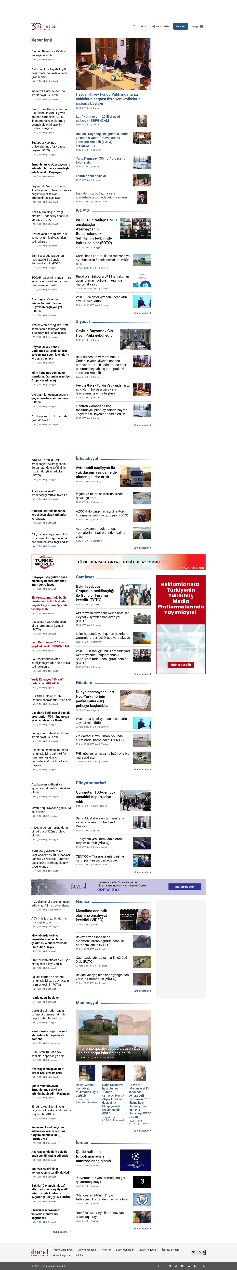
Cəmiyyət (85, 577)
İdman (82, 1142)
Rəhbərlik (106, 1249)
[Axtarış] (134, 26)
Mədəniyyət (87, 1002)
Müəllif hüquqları (148, 1249)
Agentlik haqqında (63, 1249)
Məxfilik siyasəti (62, 1255)
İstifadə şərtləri (170, 1249)
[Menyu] (197, 26)
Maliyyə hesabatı (87, 1249)
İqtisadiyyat (87, 458)
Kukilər (79, 1255)
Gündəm (84, 682)
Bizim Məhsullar (125, 1249)
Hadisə (82, 901)
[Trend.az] (43, 26)
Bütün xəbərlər (141, 313)
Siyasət (83, 321)
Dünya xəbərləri (91, 782)
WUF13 (83, 210)
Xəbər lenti (41, 40)
